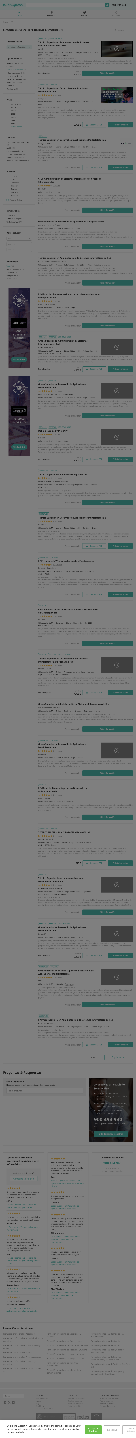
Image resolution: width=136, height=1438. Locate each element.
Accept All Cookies (93, 1429)
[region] (68, 1429)
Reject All (112, 1429)
